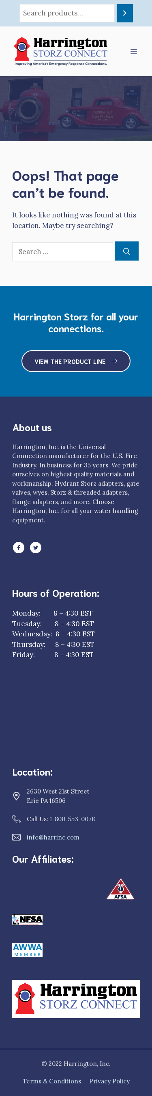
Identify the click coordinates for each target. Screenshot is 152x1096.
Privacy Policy (109, 1081)
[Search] (125, 13)
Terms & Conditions (52, 1081)
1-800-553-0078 (72, 819)
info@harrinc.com (53, 837)
